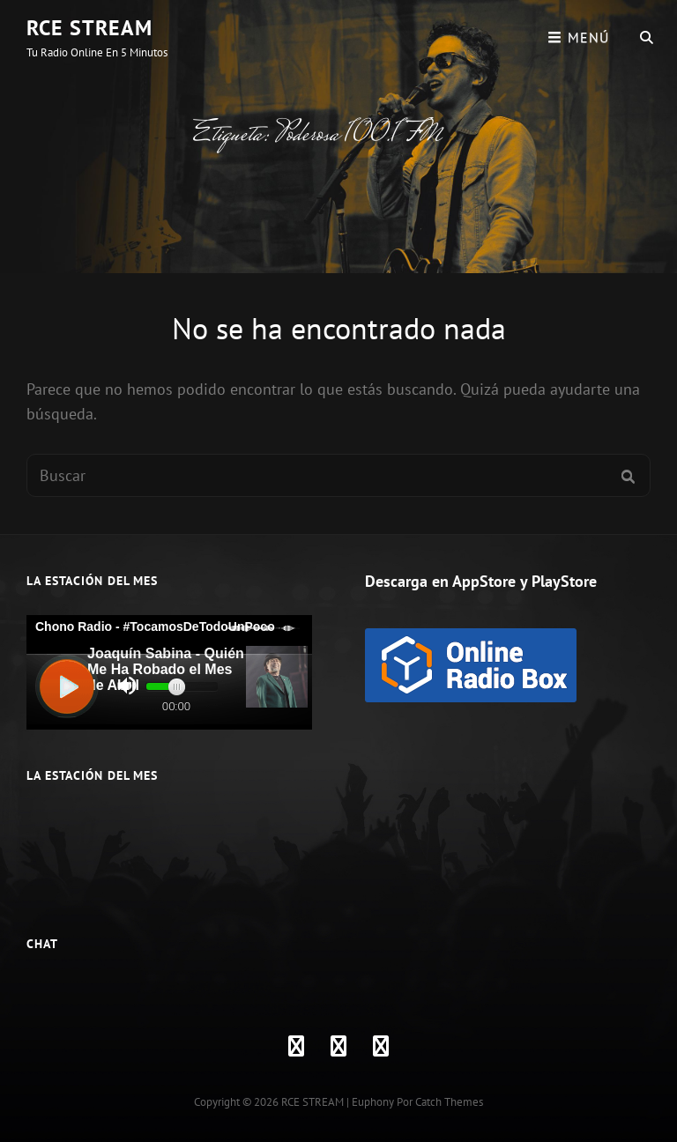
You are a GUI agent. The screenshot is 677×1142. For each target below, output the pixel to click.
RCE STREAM (89, 27)
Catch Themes (449, 1101)
